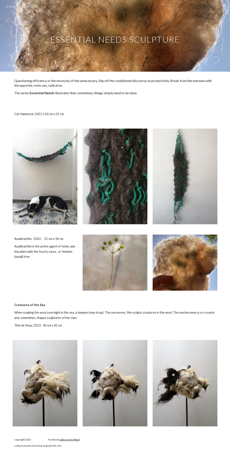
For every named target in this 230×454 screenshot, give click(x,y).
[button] (225, 6)
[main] (115, 35)
